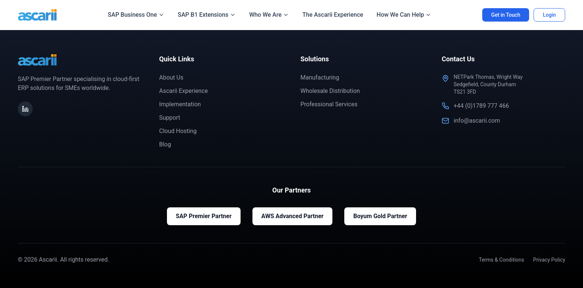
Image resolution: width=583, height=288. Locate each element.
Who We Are (269, 14)
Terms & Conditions (501, 260)
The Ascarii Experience (332, 14)
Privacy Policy (549, 260)
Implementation (180, 104)
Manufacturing (319, 77)
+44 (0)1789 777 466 (481, 105)
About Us (171, 77)
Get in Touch (505, 15)
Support (169, 117)
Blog (165, 144)
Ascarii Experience (183, 90)
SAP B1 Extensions (207, 14)
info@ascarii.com (477, 120)
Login (549, 15)
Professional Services (329, 104)
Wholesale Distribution (330, 90)
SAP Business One (136, 14)
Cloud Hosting (178, 131)
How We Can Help (404, 14)
